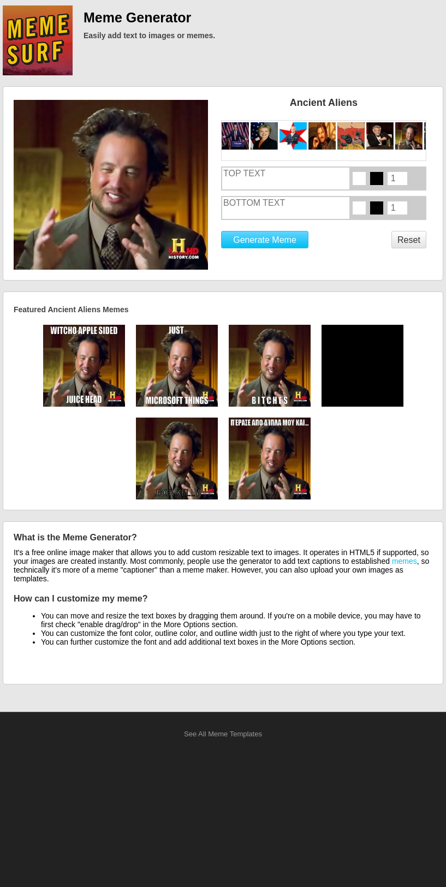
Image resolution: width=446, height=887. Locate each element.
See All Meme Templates (223, 734)
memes (404, 561)
